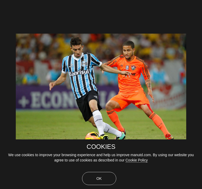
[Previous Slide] (4, 80)
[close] (196, 5)
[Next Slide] (197, 80)
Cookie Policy (136, 160)
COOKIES (101, 147)
